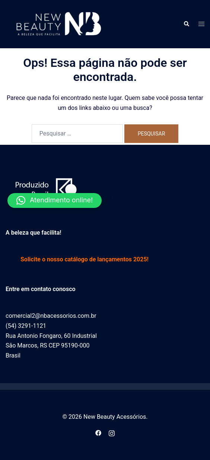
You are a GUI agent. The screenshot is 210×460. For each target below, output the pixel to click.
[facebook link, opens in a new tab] (98, 432)
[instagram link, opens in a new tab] (112, 432)
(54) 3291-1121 (26, 325)
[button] (186, 24)
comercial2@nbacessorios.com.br (51, 315)
